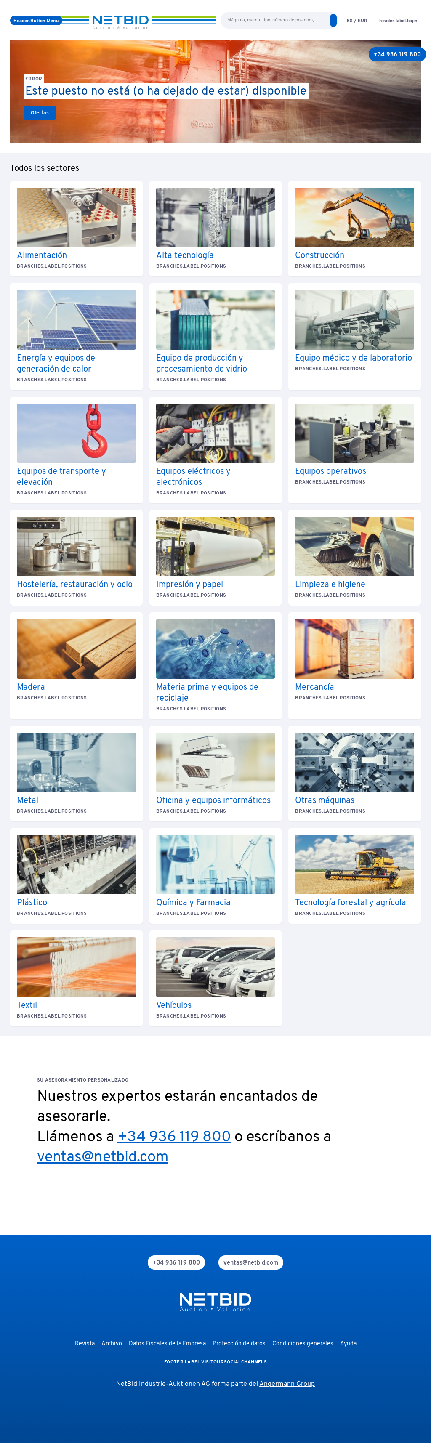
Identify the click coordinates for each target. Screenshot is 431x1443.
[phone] (176, 1262)
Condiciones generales (302, 1343)
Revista (85, 1343)
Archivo (111, 1343)
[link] (40, 113)
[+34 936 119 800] (397, 54)
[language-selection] (357, 20)
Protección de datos (239, 1343)
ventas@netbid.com (102, 1157)
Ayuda (348, 1343)
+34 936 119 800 (174, 1137)
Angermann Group (287, 1384)
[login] (398, 20)
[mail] (250, 1262)
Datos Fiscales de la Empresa (167, 1343)
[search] (333, 20)
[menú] (36, 20)
